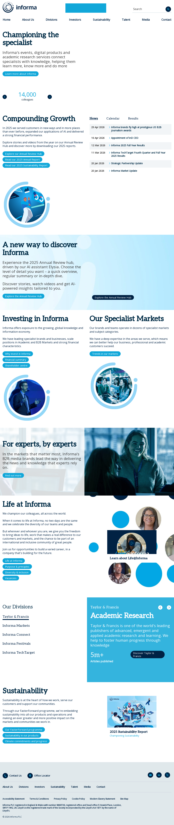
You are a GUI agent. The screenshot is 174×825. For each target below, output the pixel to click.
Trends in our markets (105, 353)
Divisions (51, 20)
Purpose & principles (17, 566)
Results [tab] (133, 118)
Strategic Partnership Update (127, 163)
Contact (166, 20)
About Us (28, 20)
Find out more (13, 475)
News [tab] (94, 118)
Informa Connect (16, 635)
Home (6, 20)
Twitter (168, 775)
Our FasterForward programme (23, 729)
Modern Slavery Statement (102, 798)
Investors (75, 20)
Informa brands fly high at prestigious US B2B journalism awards (136, 129)
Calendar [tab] (113, 118)
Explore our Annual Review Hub (23, 153)
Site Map (124, 798)
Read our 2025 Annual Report (22, 159)
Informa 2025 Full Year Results (128, 145)
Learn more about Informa (20, 73)
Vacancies (10, 578)
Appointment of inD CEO (124, 137)
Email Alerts (151, 775)
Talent (126, 20)
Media (146, 20)
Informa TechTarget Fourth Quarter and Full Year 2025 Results (138, 154)
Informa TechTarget (19, 653)
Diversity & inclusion (17, 572)
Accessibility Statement (13, 798)
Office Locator (42, 775)
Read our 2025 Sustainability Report (26, 165)
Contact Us (15, 775)
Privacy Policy (60, 798)
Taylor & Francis (16, 617)
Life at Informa (13, 560)
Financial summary (15, 359)
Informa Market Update (124, 170)
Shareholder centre (16, 365)
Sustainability (101, 20)
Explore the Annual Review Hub (23, 296)
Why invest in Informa (17, 353)
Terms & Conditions (39, 798)
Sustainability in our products (22, 735)
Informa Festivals (17, 644)
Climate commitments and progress (26, 741)
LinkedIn (159, 775)
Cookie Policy (78, 798)
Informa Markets (16, 626)
